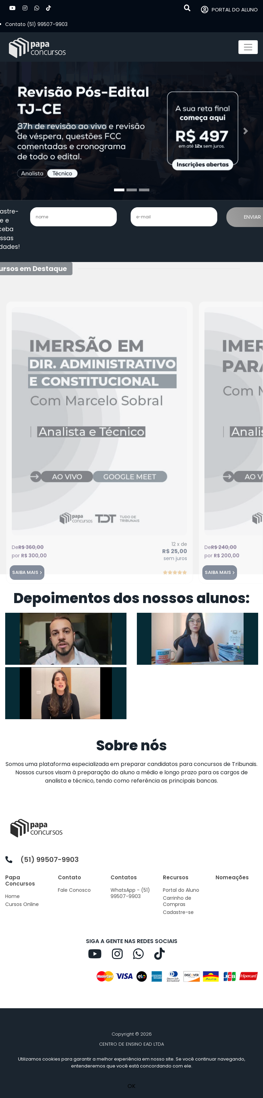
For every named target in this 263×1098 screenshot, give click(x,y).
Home (12, 896)
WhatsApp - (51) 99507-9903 (130, 893)
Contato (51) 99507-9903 (36, 24)
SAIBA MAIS (25, 584)
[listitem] (131, 772)
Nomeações (232, 877)
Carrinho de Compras (177, 901)
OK (131, 1086)
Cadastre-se (178, 912)
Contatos (124, 877)
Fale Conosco (74, 890)
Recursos (176, 877)
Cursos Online (22, 904)
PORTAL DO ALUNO (229, 10)
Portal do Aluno (181, 890)
